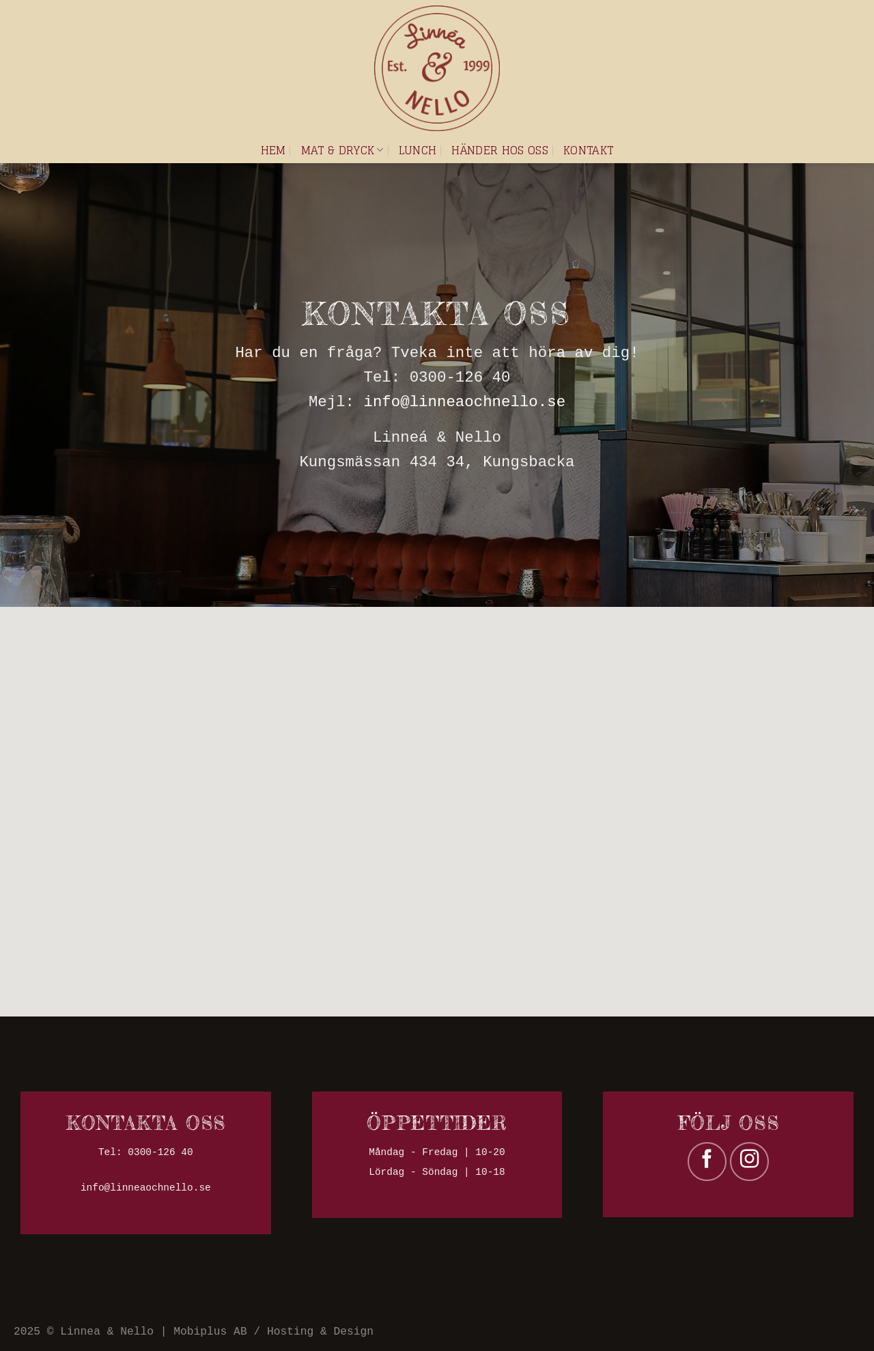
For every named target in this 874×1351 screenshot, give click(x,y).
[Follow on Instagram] (749, 1161)
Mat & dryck (342, 150)
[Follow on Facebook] (707, 1161)
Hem (273, 150)
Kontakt (588, 150)
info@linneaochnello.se (465, 402)
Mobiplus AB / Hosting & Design (273, 1331)
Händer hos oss (499, 150)
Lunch (418, 150)
